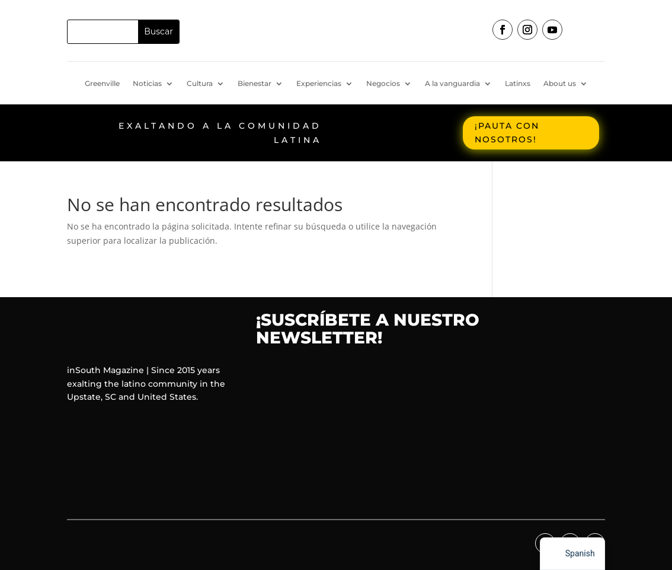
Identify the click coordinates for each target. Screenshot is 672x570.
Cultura (200, 83)
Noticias (147, 83)
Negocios (383, 83)
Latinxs (517, 83)
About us (559, 83)
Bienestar (254, 83)
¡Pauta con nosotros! (507, 132)
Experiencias (318, 83)
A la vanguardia (452, 83)
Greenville (102, 83)
